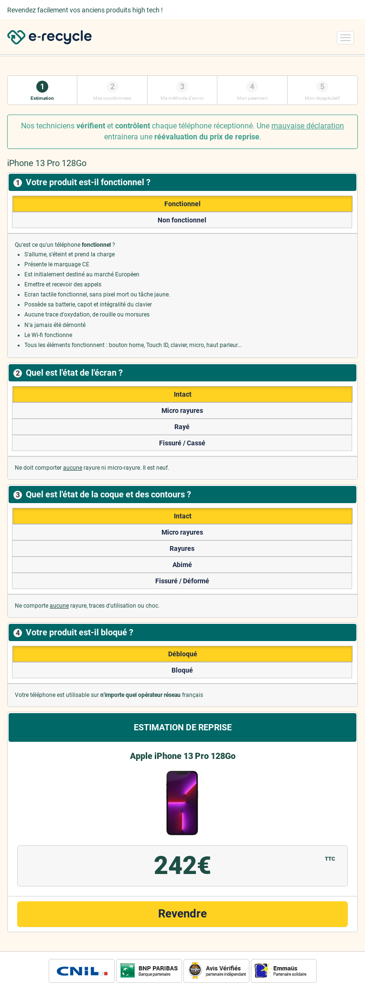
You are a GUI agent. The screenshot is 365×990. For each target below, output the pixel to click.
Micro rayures (182, 410)
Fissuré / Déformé (182, 581)
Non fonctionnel (182, 220)
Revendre (182, 913)
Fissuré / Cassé (182, 443)
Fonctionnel (182, 204)
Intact (183, 394)
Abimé (182, 565)
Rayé (182, 427)
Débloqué (182, 654)
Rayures (182, 548)
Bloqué (182, 670)
